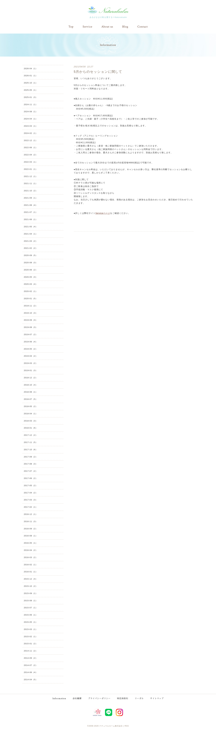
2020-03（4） (31, 284)
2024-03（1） (31, 126)
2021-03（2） (31, 241)
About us (107, 27)
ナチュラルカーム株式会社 (111, 725)
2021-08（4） (31, 205)
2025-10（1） (31, 83)
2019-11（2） (31, 305)
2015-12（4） (31, 579)
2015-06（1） (31, 615)
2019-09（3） (31, 320)
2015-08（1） (31, 600)
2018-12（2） (31, 377)
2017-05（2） (31, 485)
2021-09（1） (31, 198)
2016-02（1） (31, 564)
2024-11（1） (31, 104)
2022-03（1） (31, 162)
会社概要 (77, 698)
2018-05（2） (31, 406)
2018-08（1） (31, 392)
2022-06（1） (31, 147)
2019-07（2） (31, 334)
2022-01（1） (31, 169)
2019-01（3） (31, 370)
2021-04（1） (31, 234)
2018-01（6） (31, 428)
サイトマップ (157, 698)
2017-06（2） (31, 478)
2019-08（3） (31, 327)
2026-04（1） (31, 68)
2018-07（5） (31, 399)
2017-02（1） (31, 507)
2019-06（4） (31, 341)
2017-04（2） (31, 492)
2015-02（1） (31, 636)
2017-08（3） (31, 464)
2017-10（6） (31, 449)
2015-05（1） (31, 622)
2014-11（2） (31, 651)
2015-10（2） (31, 586)
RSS (127, 725)
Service (87, 27)
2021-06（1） (31, 219)
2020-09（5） (31, 255)
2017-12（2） (31, 435)
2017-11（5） (31, 442)
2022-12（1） (31, 140)
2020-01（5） (31, 298)
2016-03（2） (31, 557)
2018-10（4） (31, 385)
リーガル (139, 698)
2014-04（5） (31, 679)
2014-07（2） (31, 665)
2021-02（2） (31, 248)
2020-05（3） (31, 277)
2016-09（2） (31, 528)
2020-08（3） (31, 262)
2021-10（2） (31, 190)
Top (71, 27)
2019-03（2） (31, 363)
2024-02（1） (31, 133)
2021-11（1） (31, 183)
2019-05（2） (31, 349)
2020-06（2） (31, 270)
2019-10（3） (31, 313)
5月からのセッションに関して (98, 71)
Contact (142, 27)
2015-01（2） (31, 643)
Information (59, 698)
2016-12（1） (31, 514)
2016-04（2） (31, 550)
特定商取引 (122, 698)
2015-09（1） (31, 593)
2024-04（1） (31, 118)
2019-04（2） (31, 356)
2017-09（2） (31, 456)
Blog (125, 27)
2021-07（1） (31, 212)
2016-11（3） (31, 521)
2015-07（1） (31, 608)
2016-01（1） (31, 572)
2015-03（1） (31, 629)
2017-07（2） (31, 471)
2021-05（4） (31, 226)
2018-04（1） (31, 413)
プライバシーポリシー (99, 698)
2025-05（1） (31, 90)
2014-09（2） (31, 658)
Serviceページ (102, 213)
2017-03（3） (31, 500)
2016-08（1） (31, 536)
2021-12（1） (31, 176)
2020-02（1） (31, 291)
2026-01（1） (31, 75)
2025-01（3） (31, 97)
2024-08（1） (31, 111)
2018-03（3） (31, 421)
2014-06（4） (31, 672)
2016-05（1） (31, 543)
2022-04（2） (31, 154)
